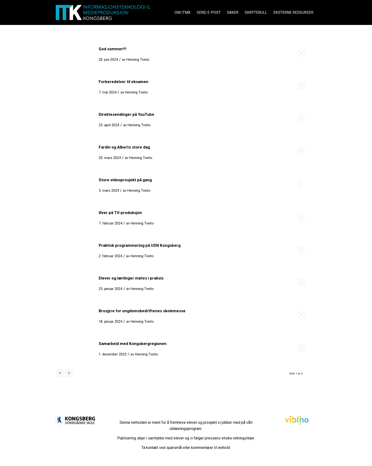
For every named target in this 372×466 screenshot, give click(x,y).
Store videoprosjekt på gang (125, 179)
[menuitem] (183, 12)
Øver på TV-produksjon (120, 212)
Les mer (301, 53)
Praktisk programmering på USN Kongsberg (140, 245)
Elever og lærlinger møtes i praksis (131, 278)
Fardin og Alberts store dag (124, 147)
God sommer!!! (112, 49)
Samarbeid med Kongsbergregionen (133, 343)
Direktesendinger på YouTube (126, 114)
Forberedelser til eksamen (123, 81)
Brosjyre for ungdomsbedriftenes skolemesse (142, 310)
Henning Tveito (137, 59)
